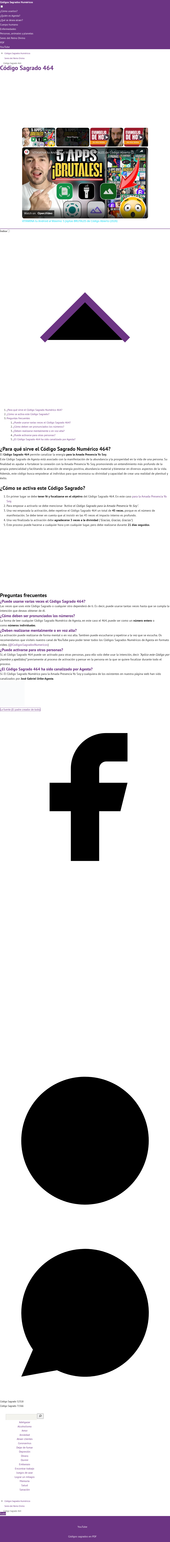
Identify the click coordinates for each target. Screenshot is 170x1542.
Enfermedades (8, 29)
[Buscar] (40, 1416)
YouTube (5, 47)
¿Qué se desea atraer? (12, 20)
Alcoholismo (25, 1426)
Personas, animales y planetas (16, 33)
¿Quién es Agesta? (10, 15)
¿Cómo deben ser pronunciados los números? (38, 426)
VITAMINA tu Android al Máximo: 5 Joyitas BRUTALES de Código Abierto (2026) (84, 152)
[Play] (106, 137)
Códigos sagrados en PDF (82, 1536)
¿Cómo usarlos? (9, 11)
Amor (25, 1430)
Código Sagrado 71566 (11, 1405)
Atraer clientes (25, 1439)
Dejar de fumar (24, 1447)
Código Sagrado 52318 (11, 1401)
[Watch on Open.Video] (38, 213)
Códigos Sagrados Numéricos (16, 2)
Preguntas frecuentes (18, 418)
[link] (27, 152)
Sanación (25, 1489)
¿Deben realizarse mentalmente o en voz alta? (39, 430)
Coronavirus (24, 1443)
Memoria (25, 1481)
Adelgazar (24, 1422)
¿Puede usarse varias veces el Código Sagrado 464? (42, 422)
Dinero (24, 1455)
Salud (24, 1485)
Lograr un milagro (25, 1477)
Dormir (24, 1460)
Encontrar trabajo (24, 1468)
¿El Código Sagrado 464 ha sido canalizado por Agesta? (44, 439)
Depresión (24, 1451)
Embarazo (24, 1464)
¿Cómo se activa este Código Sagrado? (28, 414)
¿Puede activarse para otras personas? (34, 435)
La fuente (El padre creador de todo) (20, 709)
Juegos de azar (24, 1472)
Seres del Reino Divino (12, 38)
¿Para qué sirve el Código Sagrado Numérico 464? (34, 409)
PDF (2, 42)
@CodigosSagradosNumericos (28, 645)
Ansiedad (25, 1434)
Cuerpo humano (9, 24)
